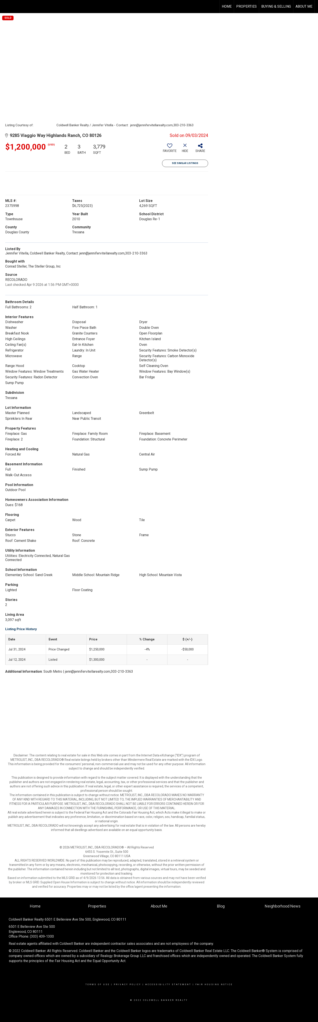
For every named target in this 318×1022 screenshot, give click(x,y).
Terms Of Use (97, 984)
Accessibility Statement (168, 984)
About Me (304, 6)
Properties (246, 6)
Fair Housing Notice (214, 984)
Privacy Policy (127, 984)
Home (227, 6)
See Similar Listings (185, 163)
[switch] (169, 149)
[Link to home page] (5, 6)
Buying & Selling (276, 6)
